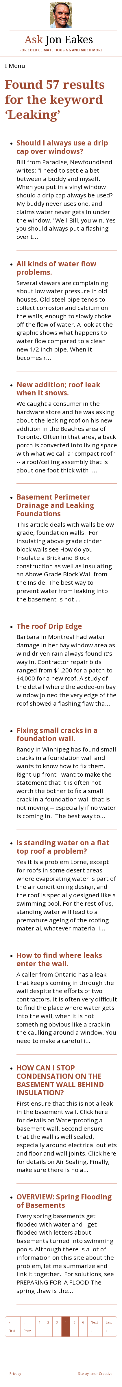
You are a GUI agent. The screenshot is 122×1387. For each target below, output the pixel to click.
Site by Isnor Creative (95, 1373)
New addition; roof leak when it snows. (58, 389)
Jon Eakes (59, 38)
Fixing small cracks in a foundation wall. (57, 734)
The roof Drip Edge (49, 626)
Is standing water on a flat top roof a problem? (62, 847)
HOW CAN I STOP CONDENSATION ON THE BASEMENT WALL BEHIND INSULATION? (60, 1080)
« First (11, 1326)
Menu (15, 66)
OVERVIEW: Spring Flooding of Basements (64, 1201)
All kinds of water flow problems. (56, 268)
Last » (109, 1326)
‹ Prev (27, 1326)
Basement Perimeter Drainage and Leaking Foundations (55, 505)
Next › (94, 1326)
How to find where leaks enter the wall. (59, 959)
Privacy (15, 1373)
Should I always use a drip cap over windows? (62, 147)
